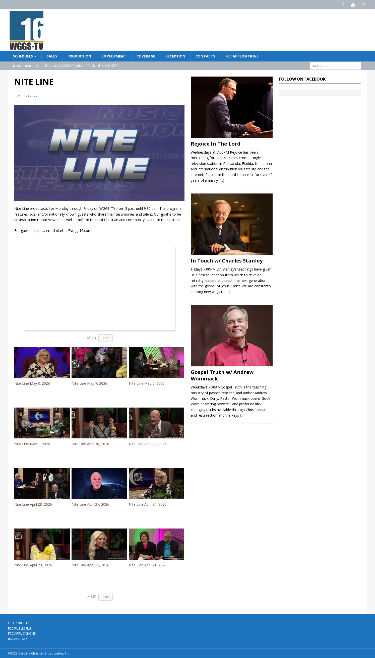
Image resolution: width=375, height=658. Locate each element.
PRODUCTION (79, 55)
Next (105, 338)
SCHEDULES (23, 55)
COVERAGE (146, 55)
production (30, 95)
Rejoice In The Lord (215, 143)
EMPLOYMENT (113, 55)
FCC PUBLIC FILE (19, 628)
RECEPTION (175, 55)
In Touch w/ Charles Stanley (227, 260)
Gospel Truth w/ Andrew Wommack (222, 375)
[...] (222, 179)
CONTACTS (205, 55)
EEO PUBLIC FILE (20, 622)
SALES (52, 55)
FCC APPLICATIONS (242, 55)
